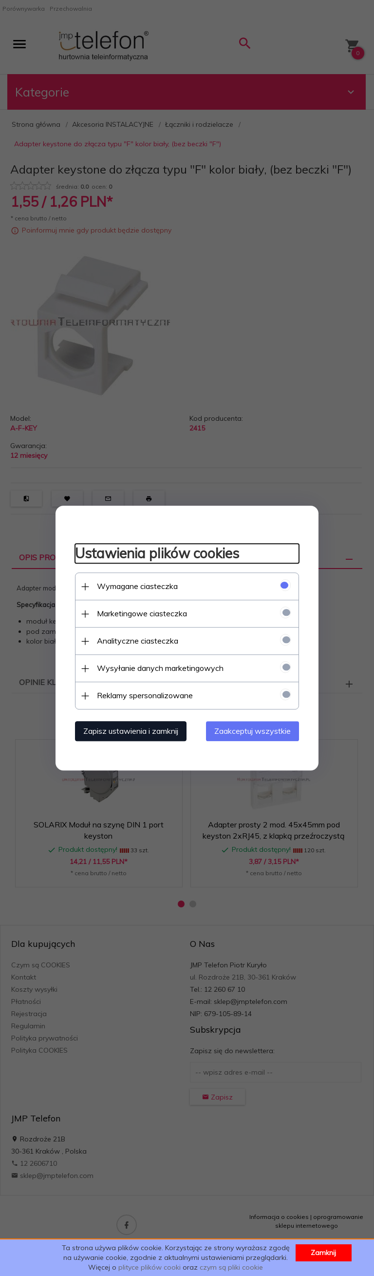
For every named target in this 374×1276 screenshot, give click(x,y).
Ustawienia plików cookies (157, 553)
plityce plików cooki (149, 1267)
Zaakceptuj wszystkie (252, 731)
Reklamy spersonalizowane (145, 695)
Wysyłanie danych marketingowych (160, 668)
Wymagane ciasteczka (137, 586)
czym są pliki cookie (231, 1267)
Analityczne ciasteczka (137, 641)
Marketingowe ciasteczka (142, 613)
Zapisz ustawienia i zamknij (130, 731)
